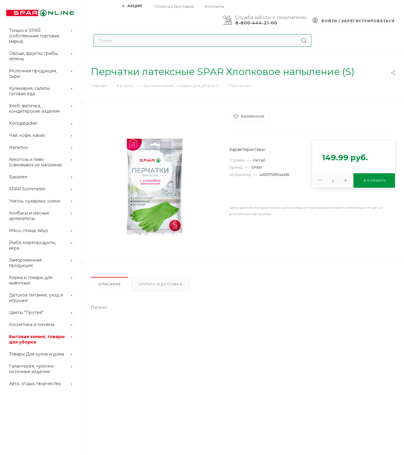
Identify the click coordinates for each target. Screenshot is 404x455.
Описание (109, 284)
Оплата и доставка (160, 284)
